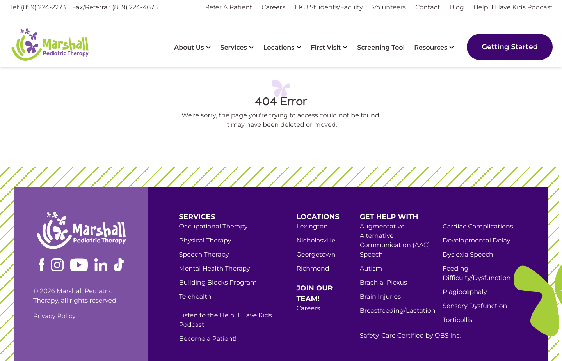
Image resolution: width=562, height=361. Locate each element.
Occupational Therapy (213, 226)
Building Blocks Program (218, 283)
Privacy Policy (54, 316)
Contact (427, 7)
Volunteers (389, 7)
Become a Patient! (208, 339)
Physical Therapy (205, 240)
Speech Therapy (204, 254)
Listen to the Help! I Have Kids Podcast (225, 320)
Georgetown (315, 254)
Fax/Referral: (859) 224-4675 (115, 7)
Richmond (312, 269)
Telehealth (195, 297)
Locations (282, 47)
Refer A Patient (228, 7)
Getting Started (510, 46)
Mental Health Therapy (214, 269)
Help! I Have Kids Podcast (513, 7)
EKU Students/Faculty (329, 7)
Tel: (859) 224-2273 (37, 7)
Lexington (311, 226)
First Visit (329, 47)
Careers (273, 7)
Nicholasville (315, 240)
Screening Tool (381, 47)
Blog (456, 7)
